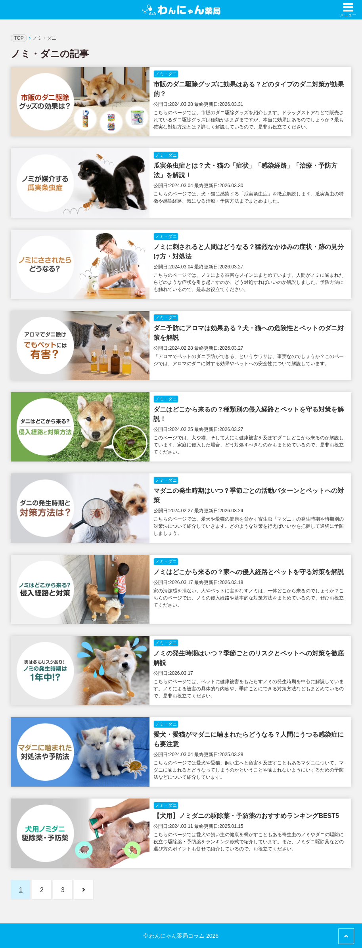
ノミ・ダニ (166, 73)
